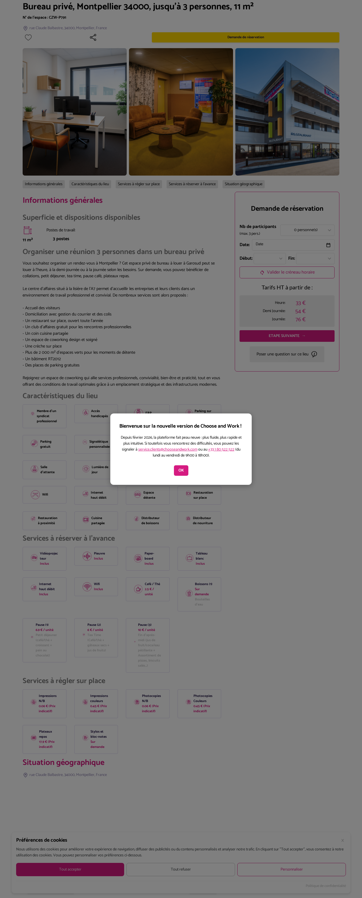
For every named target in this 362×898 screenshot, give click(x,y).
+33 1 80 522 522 (221, 449)
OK (181, 470)
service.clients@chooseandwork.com (167, 449)
